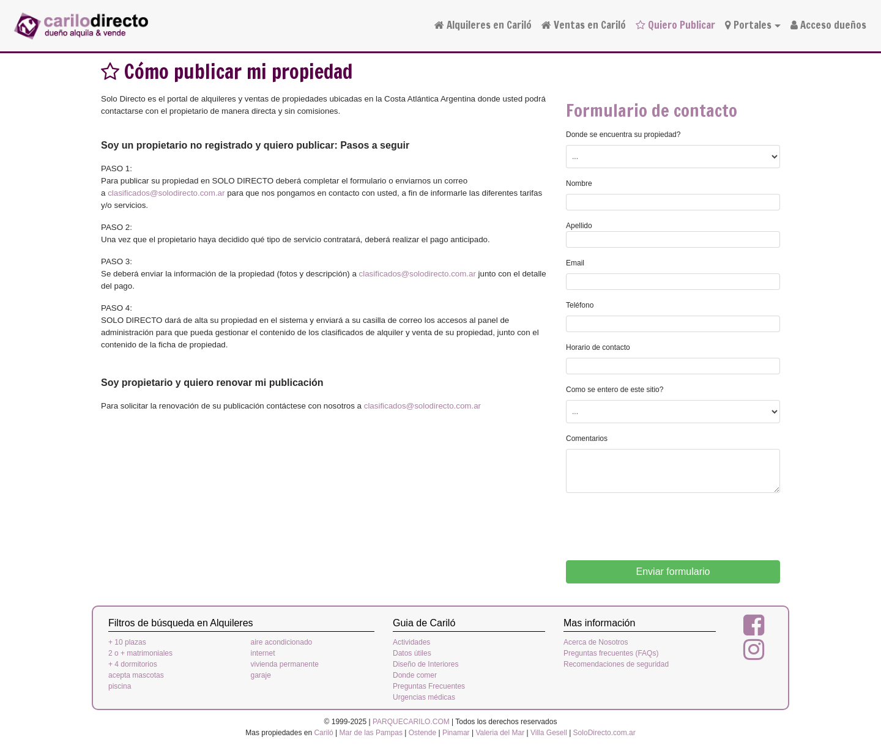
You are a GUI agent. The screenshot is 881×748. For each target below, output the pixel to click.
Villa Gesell (548, 732)
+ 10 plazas (127, 642)
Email (575, 263)
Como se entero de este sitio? (614, 389)
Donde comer (415, 675)
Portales (748, 25)
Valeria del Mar (499, 732)
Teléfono (579, 305)
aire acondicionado (282, 642)
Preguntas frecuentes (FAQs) (610, 653)
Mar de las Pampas (371, 732)
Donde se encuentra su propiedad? (623, 134)
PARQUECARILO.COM (411, 721)
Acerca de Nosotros (595, 642)
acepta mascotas (136, 675)
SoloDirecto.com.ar (604, 732)
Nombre (579, 183)
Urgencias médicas (424, 697)
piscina (119, 686)
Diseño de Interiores (425, 664)
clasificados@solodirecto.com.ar (166, 193)
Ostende (422, 732)
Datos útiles (412, 653)
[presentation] (659, 526)
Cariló (323, 732)
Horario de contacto (598, 347)
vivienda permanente (285, 664)
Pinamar (456, 732)
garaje (261, 675)
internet (263, 653)
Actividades (411, 642)
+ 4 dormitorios (132, 664)
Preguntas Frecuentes (429, 686)
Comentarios (587, 438)
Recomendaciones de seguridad (616, 664)
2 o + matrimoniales (140, 653)
